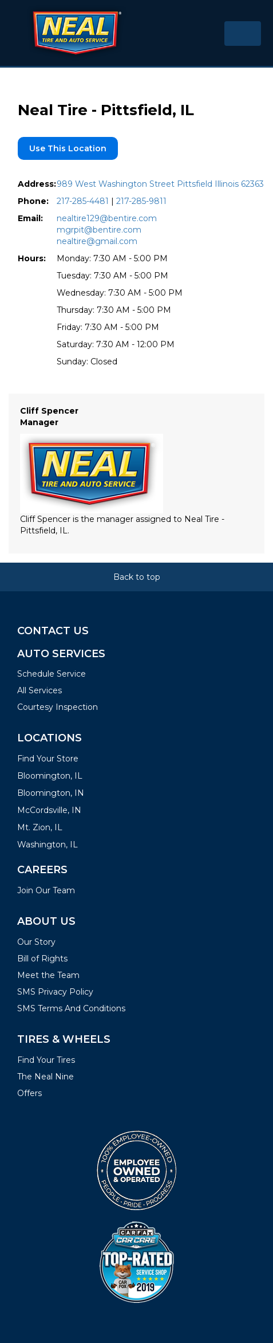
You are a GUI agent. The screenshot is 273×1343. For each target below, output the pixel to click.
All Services (39, 690)
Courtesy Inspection (57, 707)
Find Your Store (47, 758)
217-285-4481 (83, 201)
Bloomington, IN (50, 793)
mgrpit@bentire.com (99, 230)
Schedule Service (51, 674)
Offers (29, 1093)
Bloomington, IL (49, 776)
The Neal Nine (45, 1076)
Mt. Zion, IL (39, 827)
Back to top (136, 577)
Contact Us (53, 631)
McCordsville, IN (49, 810)
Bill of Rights (42, 958)
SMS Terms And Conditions (71, 1008)
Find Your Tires (46, 1060)
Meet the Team (48, 975)
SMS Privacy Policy (55, 992)
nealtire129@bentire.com (107, 218)
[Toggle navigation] (242, 33)
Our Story (36, 942)
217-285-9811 (141, 201)
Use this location (67, 148)
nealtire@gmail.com (97, 241)
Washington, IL (47, 844)
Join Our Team (46, 890)
